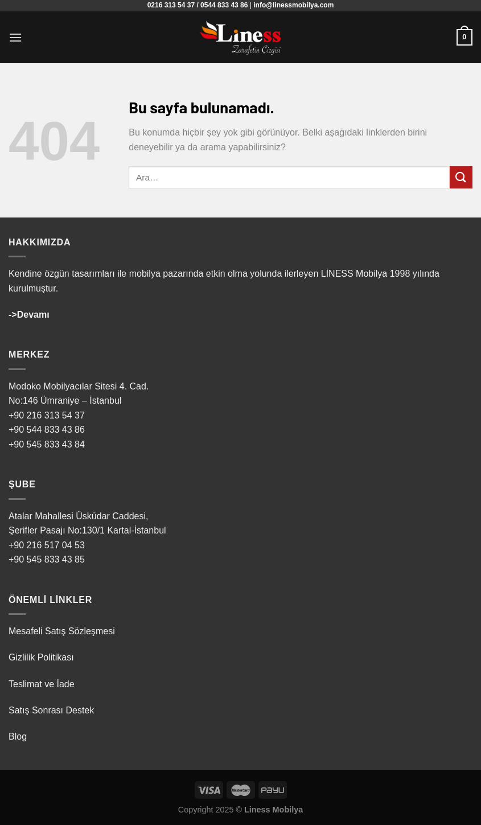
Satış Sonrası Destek (51, 710)
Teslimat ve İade (42, 684)
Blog (18, 736)
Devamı (33, 314)
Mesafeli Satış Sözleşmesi (62, 631)
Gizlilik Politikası (41, 657)
